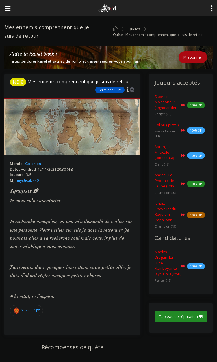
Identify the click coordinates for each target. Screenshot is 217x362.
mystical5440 (28, 180)
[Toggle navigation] (7, 8)
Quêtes (134, 29)
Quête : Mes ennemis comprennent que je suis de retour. (158, 34)
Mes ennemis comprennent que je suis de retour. (70, 81)
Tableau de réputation (180, 316)
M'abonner (192, 57)
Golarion (33, 163)
